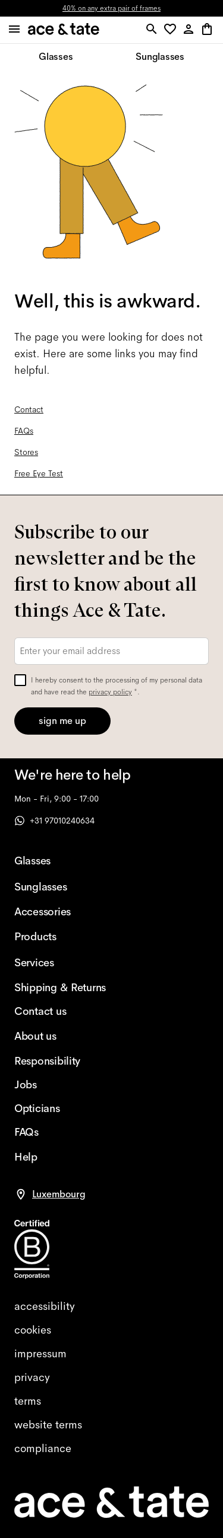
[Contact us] (60, 1011)
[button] (172, 30)
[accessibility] (111, 1306)
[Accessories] (60, 911)
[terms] (111, 1401)
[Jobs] (60, 1084)
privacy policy (110, 692)
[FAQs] (60, 1132)
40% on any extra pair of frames (111, 8)
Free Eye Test (38, 473)
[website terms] (111, 1425)
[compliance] (111, 1448)
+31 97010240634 (54, 820)
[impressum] (111, 1353)
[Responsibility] (60, 1061)
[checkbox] (20, 680)
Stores (26, 452)
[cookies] (111, 1330)
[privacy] (111, 1377)
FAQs (23, 430)
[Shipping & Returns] (60, 987)
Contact (28, 409)
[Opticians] (60, 1108)
